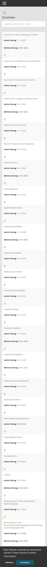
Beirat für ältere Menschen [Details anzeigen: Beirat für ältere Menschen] (15, 125)
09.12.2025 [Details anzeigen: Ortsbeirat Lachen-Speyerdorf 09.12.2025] (21, 386)
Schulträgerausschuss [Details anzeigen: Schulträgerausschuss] (13, 437)
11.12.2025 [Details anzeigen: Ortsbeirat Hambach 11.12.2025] (21, 333)
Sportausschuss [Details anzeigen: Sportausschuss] (10, 456)
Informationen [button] (10, 556)
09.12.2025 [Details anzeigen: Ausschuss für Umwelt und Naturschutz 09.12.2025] (21, 104)
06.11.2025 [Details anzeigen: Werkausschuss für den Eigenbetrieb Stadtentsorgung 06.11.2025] (21, 509)
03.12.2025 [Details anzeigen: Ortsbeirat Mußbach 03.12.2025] (21, 405)
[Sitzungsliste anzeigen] (5, 55)
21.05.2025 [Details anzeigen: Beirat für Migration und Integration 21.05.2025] (21, 149)
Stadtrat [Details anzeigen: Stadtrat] (7, 475)
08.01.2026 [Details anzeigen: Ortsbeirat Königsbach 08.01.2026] (23, 367)
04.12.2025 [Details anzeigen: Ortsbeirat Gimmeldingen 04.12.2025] (21, 296)
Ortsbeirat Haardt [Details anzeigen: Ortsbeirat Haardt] (11, 309)
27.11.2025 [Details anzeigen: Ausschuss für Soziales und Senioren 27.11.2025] (21, 85)
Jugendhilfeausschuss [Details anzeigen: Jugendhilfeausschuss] (13, 208)
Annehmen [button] (24, 563)
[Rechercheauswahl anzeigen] (4, 13)
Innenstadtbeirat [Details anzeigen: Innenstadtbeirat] (11, 189)
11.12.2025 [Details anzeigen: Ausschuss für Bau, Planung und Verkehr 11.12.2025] (21, 40)
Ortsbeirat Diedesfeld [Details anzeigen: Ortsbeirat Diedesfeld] (13, 226)
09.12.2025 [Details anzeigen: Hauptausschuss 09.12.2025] (21, 168)
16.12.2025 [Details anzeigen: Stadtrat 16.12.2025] (21, 480)
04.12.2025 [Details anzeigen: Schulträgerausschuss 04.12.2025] (21, 443)
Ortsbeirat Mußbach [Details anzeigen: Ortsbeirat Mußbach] (12, 399)
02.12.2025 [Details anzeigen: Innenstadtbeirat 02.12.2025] (21, 194)
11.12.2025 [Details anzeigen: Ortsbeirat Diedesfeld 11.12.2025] (21, 232)
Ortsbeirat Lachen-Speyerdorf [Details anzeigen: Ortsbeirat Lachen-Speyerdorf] (16, 381)
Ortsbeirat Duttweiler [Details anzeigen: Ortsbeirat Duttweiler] (13, 253)
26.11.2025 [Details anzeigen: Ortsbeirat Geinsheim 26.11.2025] (21, 277)
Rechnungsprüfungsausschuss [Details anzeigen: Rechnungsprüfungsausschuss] (17, 418)
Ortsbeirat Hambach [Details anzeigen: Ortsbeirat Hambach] (12, 328)
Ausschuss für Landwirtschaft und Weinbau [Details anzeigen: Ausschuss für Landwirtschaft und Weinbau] (22, 61)
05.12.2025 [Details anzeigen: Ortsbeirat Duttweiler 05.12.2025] (21, 258)
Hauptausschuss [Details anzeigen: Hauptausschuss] (11, 162)
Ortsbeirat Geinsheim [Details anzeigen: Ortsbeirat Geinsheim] (13, 271)
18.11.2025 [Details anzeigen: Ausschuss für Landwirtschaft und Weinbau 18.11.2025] (21, 66)
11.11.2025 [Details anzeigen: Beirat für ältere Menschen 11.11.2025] (21, 130)
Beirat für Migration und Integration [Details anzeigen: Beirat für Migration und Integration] (19, 144)
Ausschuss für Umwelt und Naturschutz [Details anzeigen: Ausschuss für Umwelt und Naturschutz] (20, 98)
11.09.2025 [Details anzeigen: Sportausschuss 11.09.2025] (21, 461)
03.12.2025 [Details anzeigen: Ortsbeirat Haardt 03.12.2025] (21, 315)
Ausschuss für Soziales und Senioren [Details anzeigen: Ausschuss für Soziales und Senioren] (19, 80)
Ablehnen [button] (9, 563)
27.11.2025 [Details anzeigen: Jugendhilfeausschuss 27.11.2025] (21, 213)
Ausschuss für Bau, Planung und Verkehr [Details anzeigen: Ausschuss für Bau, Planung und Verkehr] (21, 34)
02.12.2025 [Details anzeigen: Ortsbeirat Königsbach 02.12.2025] (21, 360)
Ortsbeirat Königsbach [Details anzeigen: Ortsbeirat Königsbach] (13, 354)
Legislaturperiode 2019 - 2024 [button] (17, 24)
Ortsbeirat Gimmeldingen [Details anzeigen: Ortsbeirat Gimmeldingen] (14, 290)
